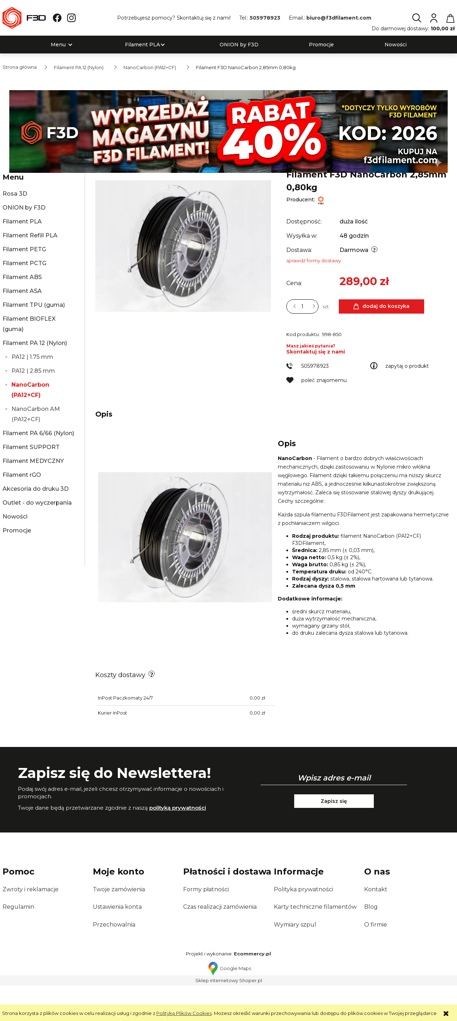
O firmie (375, 960)
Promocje (16, 530)
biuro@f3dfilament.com (338, 18)
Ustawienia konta (117, 942)
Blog (371, 942)
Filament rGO (21, 474)
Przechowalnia (114, 960)
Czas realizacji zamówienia (220, 942)
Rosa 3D (14, 193)
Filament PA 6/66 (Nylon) (38, 433)
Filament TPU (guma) (33, 304)
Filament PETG (24, 249)
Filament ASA (22, 291)
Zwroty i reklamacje (30, 925)
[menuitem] (58, 44)
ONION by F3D (23, 207)
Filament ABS (22, 277)
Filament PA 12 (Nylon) (34, 343)
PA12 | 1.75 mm (32, 357)
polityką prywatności (177, 843)
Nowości (14, 516)
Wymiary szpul (295, 960)
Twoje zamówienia (119, 925)
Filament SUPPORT (31, 447)
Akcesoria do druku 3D (35, 488)
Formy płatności (206, 925)
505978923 (265, 18)
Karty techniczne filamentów (315, 942)
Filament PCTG (24, 263)
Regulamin (18, 942)
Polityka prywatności (303, 925)
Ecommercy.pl (252, 989)
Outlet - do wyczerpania (37, 502)
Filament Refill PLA (29, 235)
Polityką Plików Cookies (184, 1013)
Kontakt (375, 925)
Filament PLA (22, 221)
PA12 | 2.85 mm (33, 370)
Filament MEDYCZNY (33, 461)
